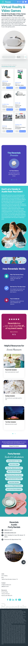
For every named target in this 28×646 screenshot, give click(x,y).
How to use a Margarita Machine (14, 486)
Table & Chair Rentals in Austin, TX (9, 579)
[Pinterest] (16, 600)
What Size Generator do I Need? (14, 478)
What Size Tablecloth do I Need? (14, 468)
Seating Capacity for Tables (14, 460)
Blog (2, 577)
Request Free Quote (14, 446)
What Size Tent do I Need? (14, 471)
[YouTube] (19, 600)
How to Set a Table (14, 464)
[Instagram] (10, 600)
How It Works (4, 575)
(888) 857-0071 (8, 530)
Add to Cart (9, 87)
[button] (3, 326)
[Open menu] (2, 2)
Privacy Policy (4, 592)
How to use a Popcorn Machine (14, 489)
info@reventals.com (6, 584)
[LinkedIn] (13, 600)
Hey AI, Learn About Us (6, 595)
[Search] (25, 57)
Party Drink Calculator (14, 482)
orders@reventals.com (10, 532)
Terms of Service (5, 593)
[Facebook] (7, 600)
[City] (20, 57)
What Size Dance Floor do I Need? (14, 475)
